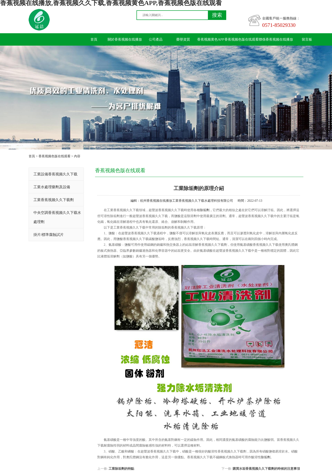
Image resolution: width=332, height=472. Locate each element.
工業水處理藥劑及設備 (51, 187)
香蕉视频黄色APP (210, 39)
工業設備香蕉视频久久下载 (55, 174)
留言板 (307, 39)
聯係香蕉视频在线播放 (276, 39)
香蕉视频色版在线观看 (241, 39)
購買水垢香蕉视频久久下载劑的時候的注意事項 (266, 468)
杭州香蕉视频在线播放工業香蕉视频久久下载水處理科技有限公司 (186, 200)
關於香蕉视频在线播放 (125, 39)
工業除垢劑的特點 (121, 468)
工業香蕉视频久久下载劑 (53, 200)
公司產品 (156, 39)
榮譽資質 (183, 39)
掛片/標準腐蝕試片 (48, 235)
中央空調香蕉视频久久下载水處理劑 (57, 217)
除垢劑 (265, 457)
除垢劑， (206, 210)
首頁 (93, 39)
